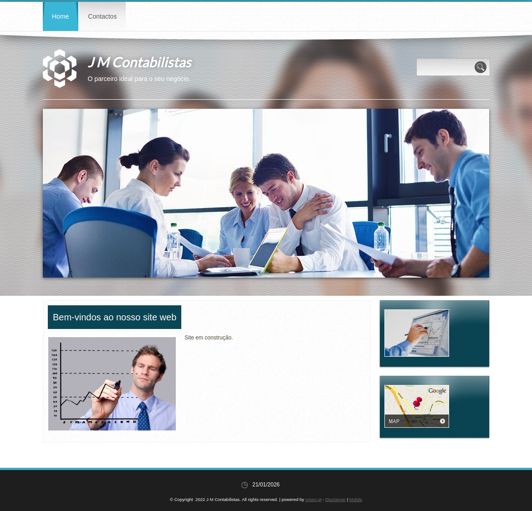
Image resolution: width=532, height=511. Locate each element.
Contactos (102, 16)
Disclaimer (335, 499)
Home (60, 16)
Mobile (355, 499)
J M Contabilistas (139, 62)
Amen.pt (313, 499)
